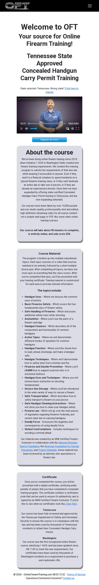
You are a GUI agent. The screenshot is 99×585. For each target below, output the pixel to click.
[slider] (47, 123)
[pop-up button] (72, 128)
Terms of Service (76, 574)
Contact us (68, 578)
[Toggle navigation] (90, 6)
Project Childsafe (47, 450)
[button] (50, 115)
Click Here (71, 503)
